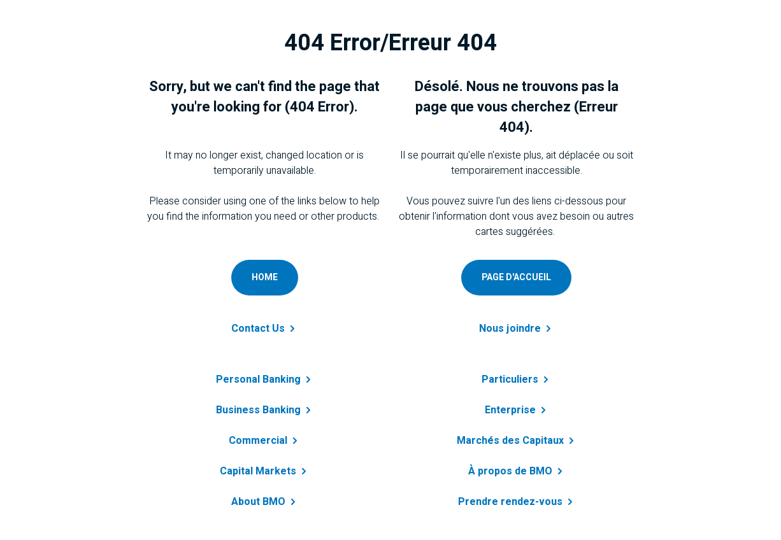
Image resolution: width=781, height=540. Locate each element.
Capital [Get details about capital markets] (264, 471)
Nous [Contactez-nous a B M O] (516, 328)
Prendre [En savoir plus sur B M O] (516, 501)
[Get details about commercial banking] (264, 433)
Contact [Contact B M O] (264, 328)
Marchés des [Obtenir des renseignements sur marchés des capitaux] (517, 440)
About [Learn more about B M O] (264, 501)
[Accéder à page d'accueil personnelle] (516, 277)
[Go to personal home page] (264, 277)
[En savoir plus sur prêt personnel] (516, 372)
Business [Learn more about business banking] (264, 410)
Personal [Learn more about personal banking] (264, 379)
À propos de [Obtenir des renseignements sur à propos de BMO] (516, 471)
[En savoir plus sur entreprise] (516, 402)
